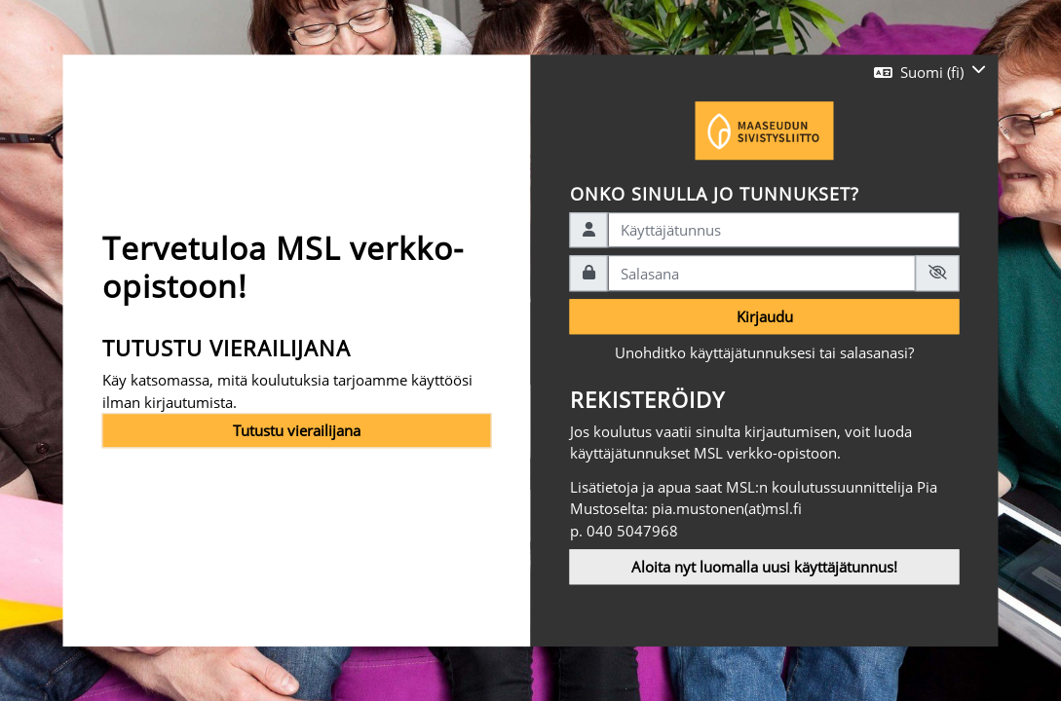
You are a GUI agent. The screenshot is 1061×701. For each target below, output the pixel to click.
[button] (930, 72)
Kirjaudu (765, 316)
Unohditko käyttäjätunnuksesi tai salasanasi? (764, 353)
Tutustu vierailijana (296, 430)
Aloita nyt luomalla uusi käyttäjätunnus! (764, 566)
